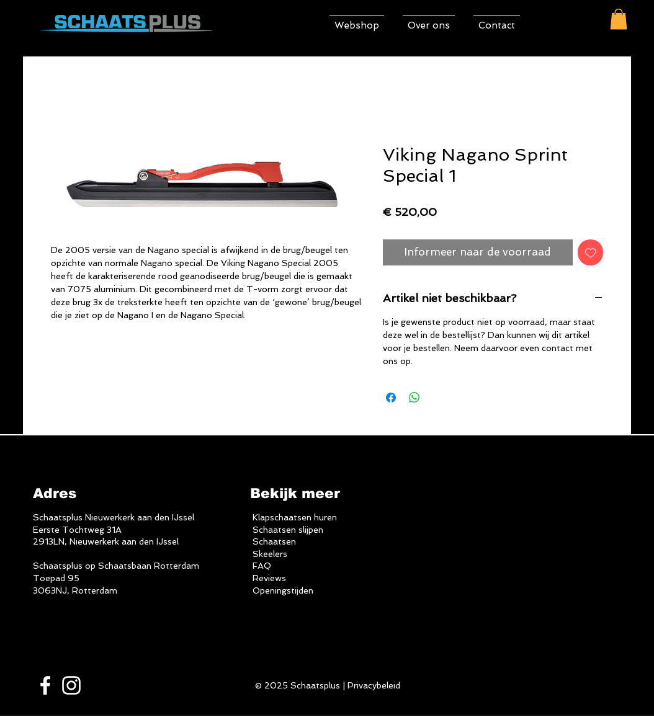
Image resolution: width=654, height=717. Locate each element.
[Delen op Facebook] (390, 397)
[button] (618, 19)
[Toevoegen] (591, 252)
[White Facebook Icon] (45, 685)
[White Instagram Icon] (71, 685)
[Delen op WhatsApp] (414, 397)
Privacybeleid (373, 685)
